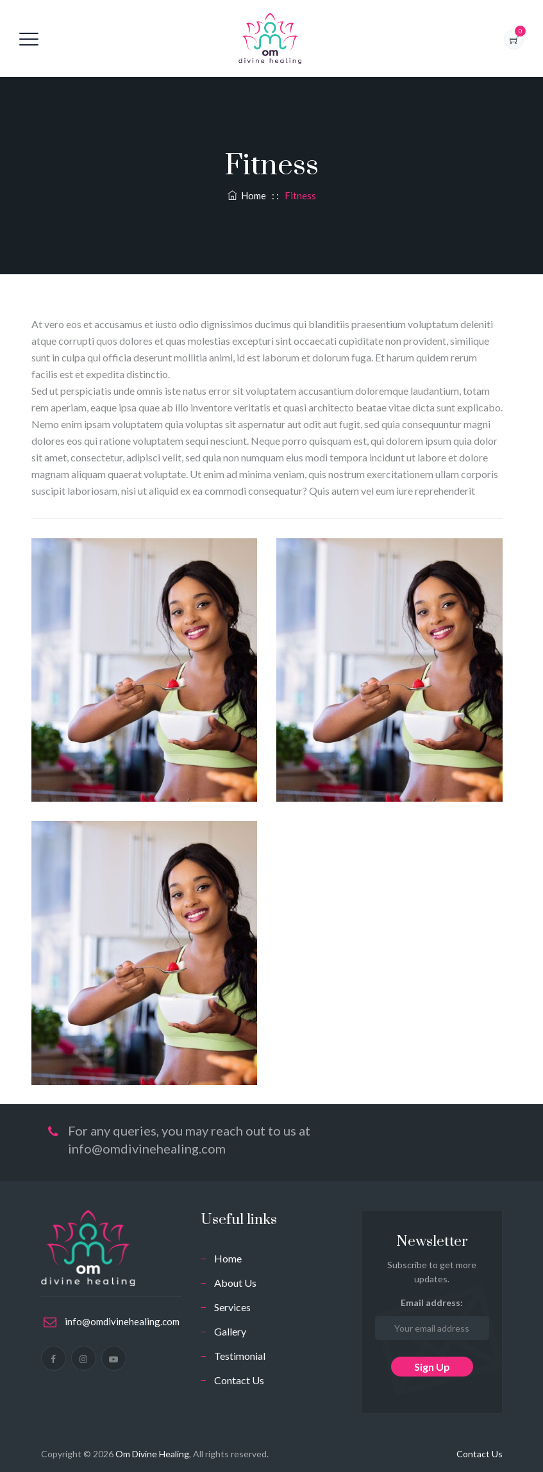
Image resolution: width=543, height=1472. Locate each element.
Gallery (230, 1331)
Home (247, 195)
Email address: (432, 1318)
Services (232, 1307)
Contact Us (239, 1380)
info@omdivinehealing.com (122, 1321)
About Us (235, 1283)
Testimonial (239, 1356)
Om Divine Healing (152, 1453)
